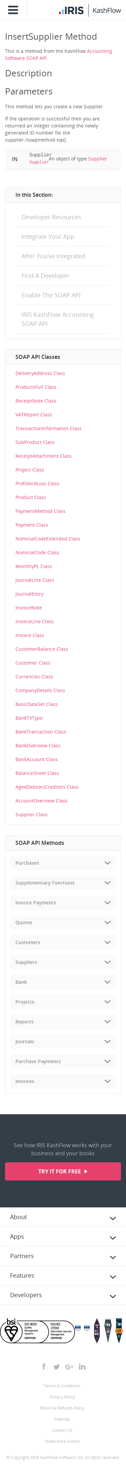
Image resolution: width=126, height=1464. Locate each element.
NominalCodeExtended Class (47, 538)
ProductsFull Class (35, 387)
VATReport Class (33, 414)
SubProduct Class (35, 442)
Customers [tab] (27, 942)
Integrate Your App (48, 236)
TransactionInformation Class (48, 428)
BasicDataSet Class (36, 704)
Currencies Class (34, 676)
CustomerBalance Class (41, 649)
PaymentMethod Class (40, 511)
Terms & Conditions (62, 1386)
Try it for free (60, 1171)
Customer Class (32, 663)
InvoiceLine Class (34, 621)
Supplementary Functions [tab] (45, 882)
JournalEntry (29, 594)
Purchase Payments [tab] (38, 1061)
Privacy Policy (62, 1397)
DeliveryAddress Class (40, 373)
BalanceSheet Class (37, 773)
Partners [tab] (22, 1256)
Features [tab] (22, 1275)
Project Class (29, 469)
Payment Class (31, 525)
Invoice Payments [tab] (35, 902)
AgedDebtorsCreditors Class (47, 787)
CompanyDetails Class (40, 690)
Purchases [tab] (27, 863)
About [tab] (18, 1217)
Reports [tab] (24, 1021)
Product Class (30, 497)
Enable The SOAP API (51, 295)
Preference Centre (62, 1441)
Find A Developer (46, 275)
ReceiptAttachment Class (43, 456)
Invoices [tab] (24, 1081)
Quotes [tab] (23, 922)
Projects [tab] (24, 1002)
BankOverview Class (37, 745)
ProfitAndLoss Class (37, 483)
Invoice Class (29, 635)
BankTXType (29, 718)
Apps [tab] (17, 1236)
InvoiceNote (28, 607)
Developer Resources (51, 217)
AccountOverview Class (41, 800)
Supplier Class (31, 814)
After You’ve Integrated (53, 256)
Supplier (97, 158)
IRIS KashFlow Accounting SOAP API (58, 319)
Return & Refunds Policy (62, 1408)
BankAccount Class (36, 759)
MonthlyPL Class (33, 566)
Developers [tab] (26, 1295)
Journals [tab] (24, 1041)
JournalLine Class (34, 580)
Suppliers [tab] (26, 962)
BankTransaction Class (40, 731)
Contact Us (62, 1430)
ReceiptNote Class (35, 401)
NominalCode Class (37, 552)
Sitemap (62, 1419)
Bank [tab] (21, 982)
